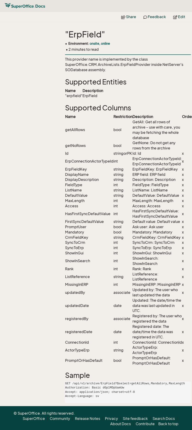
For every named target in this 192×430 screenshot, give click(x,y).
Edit (179, 16)
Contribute (145, 424)
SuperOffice (34, 418)
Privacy (111, 418)
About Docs (120, 424)
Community (60, 418)
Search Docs (164, 418)
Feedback (154, 16)
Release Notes (87, 418)
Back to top (168, 424)
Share (128, 16)
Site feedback (135, 418)
